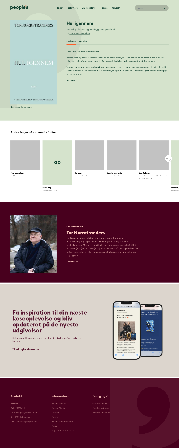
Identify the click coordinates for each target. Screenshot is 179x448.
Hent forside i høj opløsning (21, 107)
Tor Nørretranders (79, 33)
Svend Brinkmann (159, 176)
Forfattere (72, 8)
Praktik (54, 417)
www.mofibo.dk (99, 404)
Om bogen (71, 41)
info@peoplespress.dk (27, 422)
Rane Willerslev (145, 176)
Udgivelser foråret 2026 (62, 431)
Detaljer (83, 41)
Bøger (60, 8)
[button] (168, 158)
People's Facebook (101, 413)
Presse (104, 8)
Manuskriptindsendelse (62, 422)
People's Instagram (101, 408)
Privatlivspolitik (58, 404)
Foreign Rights (58, 408)
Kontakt (55, 413)
